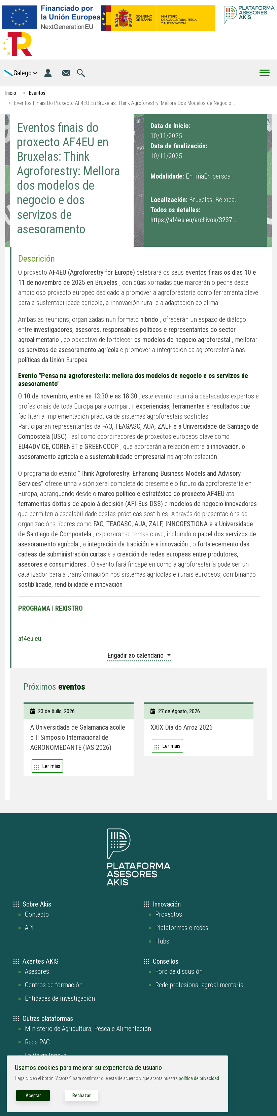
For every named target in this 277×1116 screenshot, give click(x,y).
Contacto (37, 914)
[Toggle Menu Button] (264, 73)
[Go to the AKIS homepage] (249, 14)
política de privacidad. (199, 1078)
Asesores (37, 971)
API (29, 928)
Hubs (162, 941)
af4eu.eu (29, 638)
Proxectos (168, 914)
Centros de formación (53, 985)
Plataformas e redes (181, 928)
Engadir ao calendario (136, 655)
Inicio (10, 93)
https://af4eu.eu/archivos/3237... (193, 220)
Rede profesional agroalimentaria (199, 985)
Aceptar (33, 1095)
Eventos (37, 93)
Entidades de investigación (60, 998)
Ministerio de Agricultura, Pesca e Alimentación (88, 1029)
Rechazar (81, 1095)
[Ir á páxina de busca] (81, 73)
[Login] (48, 73)
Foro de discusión (179, 971)
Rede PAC (37, 1042)
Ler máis (51, 766)
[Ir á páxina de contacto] (66, 73)
